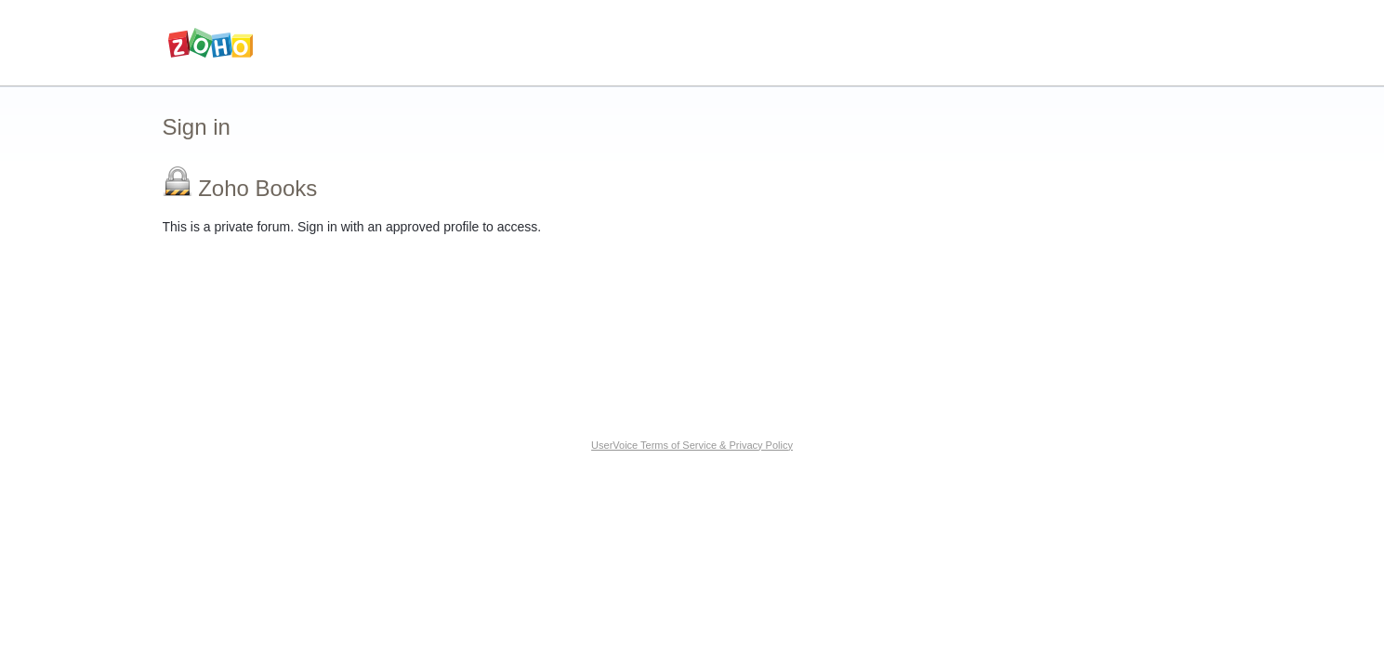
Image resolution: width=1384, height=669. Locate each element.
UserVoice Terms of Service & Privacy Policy (692, 445)
